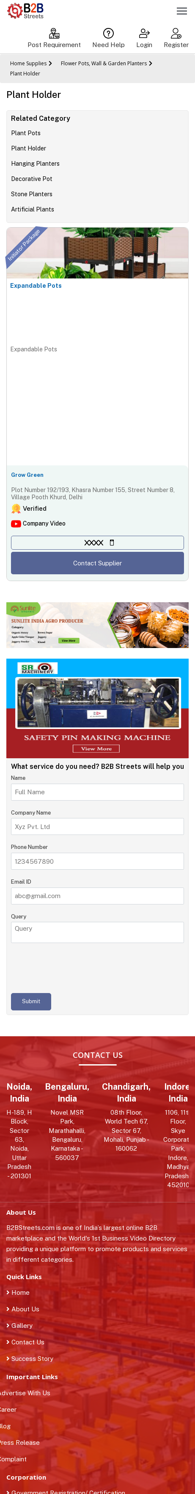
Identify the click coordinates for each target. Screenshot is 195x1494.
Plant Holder (25, 73)
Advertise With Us (28, 1393)
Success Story (29, 1358)
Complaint (16, 1459)
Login (144, 38)
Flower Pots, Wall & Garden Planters (104, 63)
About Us (22, 1309)
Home (18, 1292)
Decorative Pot (31, 178)
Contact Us (25, 1342)
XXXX (94, 543)
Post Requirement (54, 38)
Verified (35, 508)
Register (176, 38)
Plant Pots (26, 133)
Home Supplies (28, 63)
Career (11, 1409)
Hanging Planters (35, 163)
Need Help (108, 38)
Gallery (19, 1325)
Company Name (31, 813)
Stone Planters (31, 194)
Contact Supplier (97, 563)
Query (18, 916)
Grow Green (27, 475)
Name (18, 778)
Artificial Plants (32, 209)
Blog (8, 1426)
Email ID (21, 882)
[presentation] (75, 968)
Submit (31, 1001)
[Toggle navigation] (182, 12)
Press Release (23, 1442)
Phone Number (29, 847)
